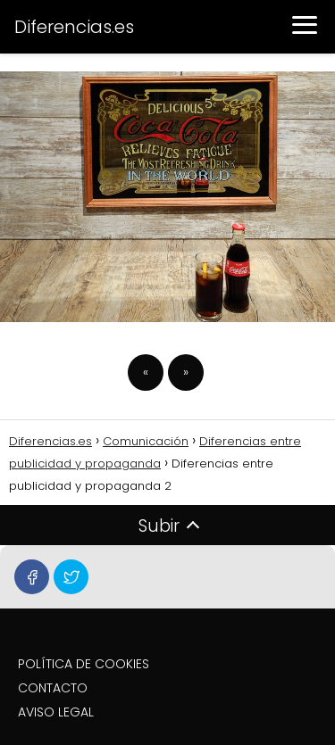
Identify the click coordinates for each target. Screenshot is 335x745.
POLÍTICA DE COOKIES (83, 664)
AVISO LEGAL (56, 712)
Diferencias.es (74, 26)
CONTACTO (53, 688)
